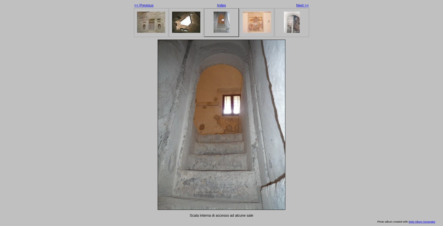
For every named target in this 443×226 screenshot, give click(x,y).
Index (221, 5)
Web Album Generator (422, 221)
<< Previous (143, 5)
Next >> (302, 5)
